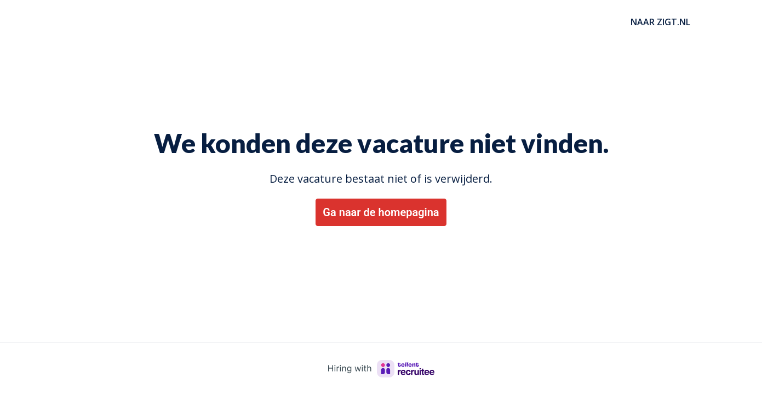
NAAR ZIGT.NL (660, 22)
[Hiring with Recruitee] (381, 368)
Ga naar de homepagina (381, 212)
